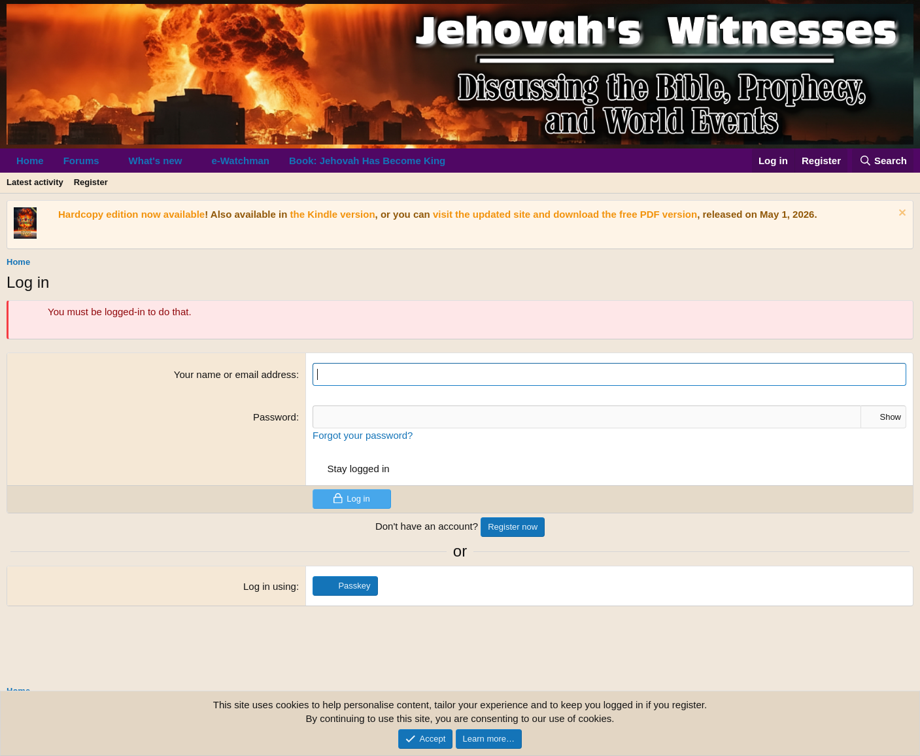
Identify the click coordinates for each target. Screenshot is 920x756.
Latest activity (35, 182)
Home (30, 160)
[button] (110, 160)
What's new (155, 160)
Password (274, 416)
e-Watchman (240, 160)
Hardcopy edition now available (131, 214)
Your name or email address (235, 374)
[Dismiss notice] (900, 214)
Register (91, 182)
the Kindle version (332, 214)
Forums (81, 160)
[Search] (882, 160)
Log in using (269, 586)
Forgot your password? (363, 435)
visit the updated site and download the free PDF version (565, 214)
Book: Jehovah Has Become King (367, 160)
